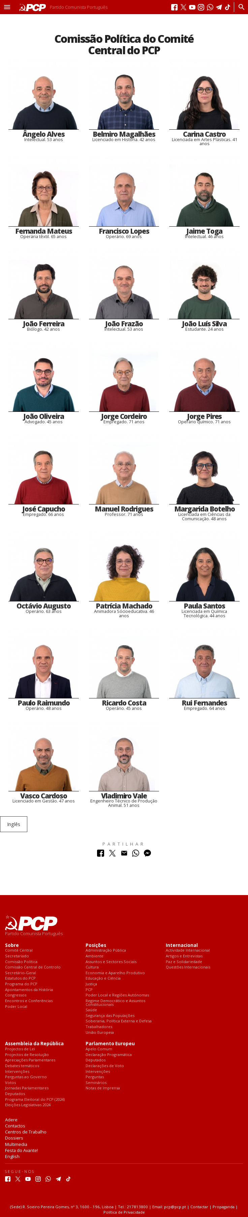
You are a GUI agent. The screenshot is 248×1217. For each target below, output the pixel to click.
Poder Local (16, 1007)
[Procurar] (240, 7)
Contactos (15, 1126)
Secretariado (17, 956)
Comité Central (19, 950)
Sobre (12, 945)
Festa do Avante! (21, 1150)
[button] (7, 7)
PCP (89, 990)
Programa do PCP (21, 984)
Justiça (91, 984)
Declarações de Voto (105, 1066)
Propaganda (224, 1206)
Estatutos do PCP (20, 978)
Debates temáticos (22, 1066)
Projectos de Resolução (27, 1055)
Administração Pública (106, 950)
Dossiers (14, 1138)
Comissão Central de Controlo (33, 967)
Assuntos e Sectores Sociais (111, 962)
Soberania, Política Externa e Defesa (119, 1021)
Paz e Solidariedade (184, 962)
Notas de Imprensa (103, 1088)
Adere (11, 1120)
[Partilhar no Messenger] (147, 855)
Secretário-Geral (20, 973)
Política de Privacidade (124, 1212)
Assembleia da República (34, 1044)
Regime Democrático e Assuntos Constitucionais (115, 1002)
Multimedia (16, 1144)
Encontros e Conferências (29, 1001)
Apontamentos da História (29, 990)
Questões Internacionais (188, 967)
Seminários (96, 1083)
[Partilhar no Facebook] (100, 855)
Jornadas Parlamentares (27, 1088)
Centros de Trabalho (25, 1132)
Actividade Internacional (188, 950)
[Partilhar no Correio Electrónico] (124, 855)
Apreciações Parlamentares (30, 1060)
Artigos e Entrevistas (184, 956)
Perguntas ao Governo (26, 1077)
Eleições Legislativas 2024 (28, 1105)
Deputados (15, 1094)
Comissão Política (21, 962)
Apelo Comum (99, 1049)
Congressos (15, 995)
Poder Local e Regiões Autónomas (117, 995)
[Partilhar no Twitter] (112, 855)
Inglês (13, 824)
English (12, 1156)
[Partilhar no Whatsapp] (135, 855)
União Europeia (100, 1032)
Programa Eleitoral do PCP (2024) (35, 1099)
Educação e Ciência (103, 978)
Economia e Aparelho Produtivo (115, 973)
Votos (10, 1083)
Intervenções (17, 1072)
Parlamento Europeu (110, 1044)
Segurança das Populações (110, 1016)
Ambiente (94, 956)
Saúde (91, 1010)
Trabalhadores (99, 1027)
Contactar (199, 1206)
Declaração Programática (109, 1055)
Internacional (182, 945)
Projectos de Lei (20, 1049)
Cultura (92, 967)
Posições (96, 945)
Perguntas (95, 1077)
